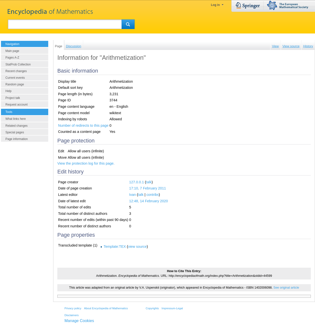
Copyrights (152, 308)
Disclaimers (71, 315)
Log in (215, 5)
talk (149, 182)
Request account (16, 104)
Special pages (14, 132)
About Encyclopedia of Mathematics (106, 308)
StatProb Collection (18, 64)
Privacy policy (72, 308)
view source (137, 246)
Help (8, 91)
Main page (12, 51)
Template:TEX (115, 246)
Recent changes (16, 71)
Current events (15, 77)
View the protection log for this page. (86, 163)
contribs (152, 195)
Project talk (12, 98)
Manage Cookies (79, 321)
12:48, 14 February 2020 (148, 201)
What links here (15, 119)
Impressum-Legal (172, 308)
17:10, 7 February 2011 (147, 188)
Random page (14, 84)
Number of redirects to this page (83, 125)
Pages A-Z (12, 57)
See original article (286, 287)
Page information (16, 139)
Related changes (16, 125)
